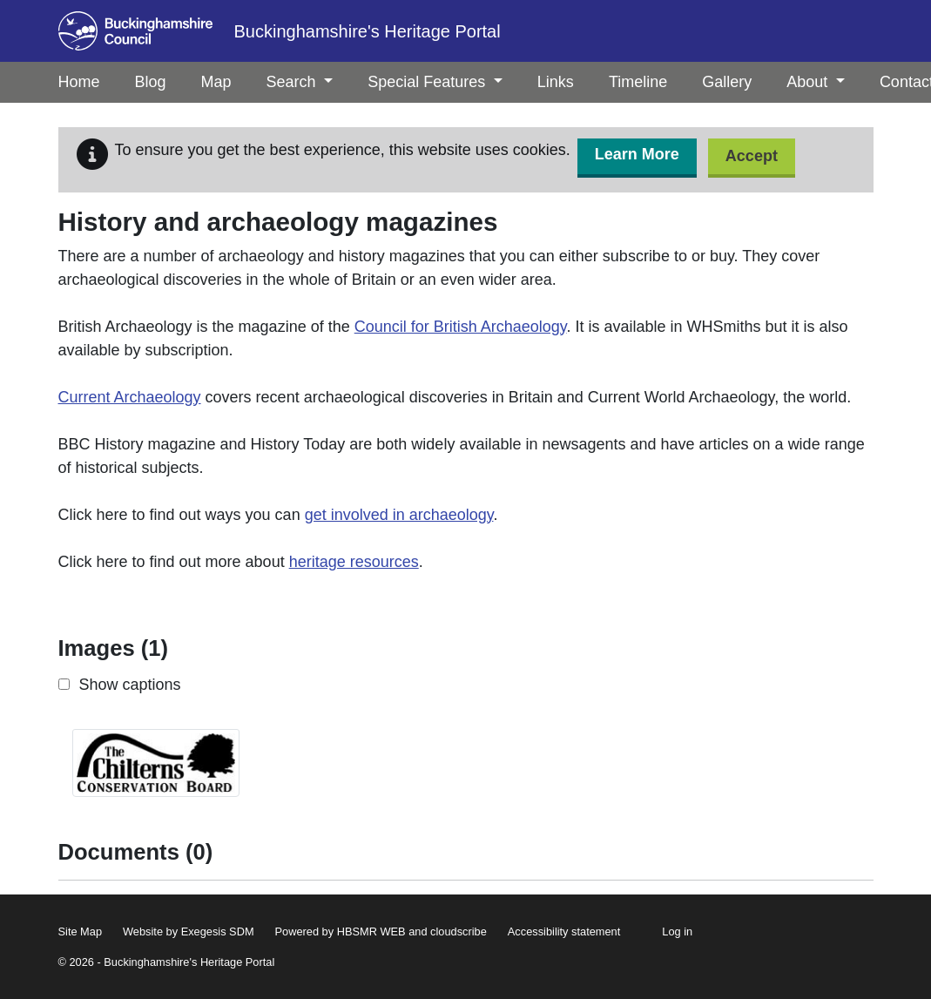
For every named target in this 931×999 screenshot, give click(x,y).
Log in (677, 931)
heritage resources (354, 561)
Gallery (727, 82)
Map (216, 82)
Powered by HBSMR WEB (340, 931)
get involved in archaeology (399, 514)
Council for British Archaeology (460, 326)
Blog (150, 82)
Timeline (638, 82)
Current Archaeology (129, 397)
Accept (751, 156)
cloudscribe (458, 931)
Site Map (80, 931)
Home (79, 82)
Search (300, 82)
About (815, 82)
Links (555, 82)
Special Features (435, 82)
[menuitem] (151, 82)
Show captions (130, 684)
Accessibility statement (564, 931)
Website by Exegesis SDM (188, 931)
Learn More (637, 154)
